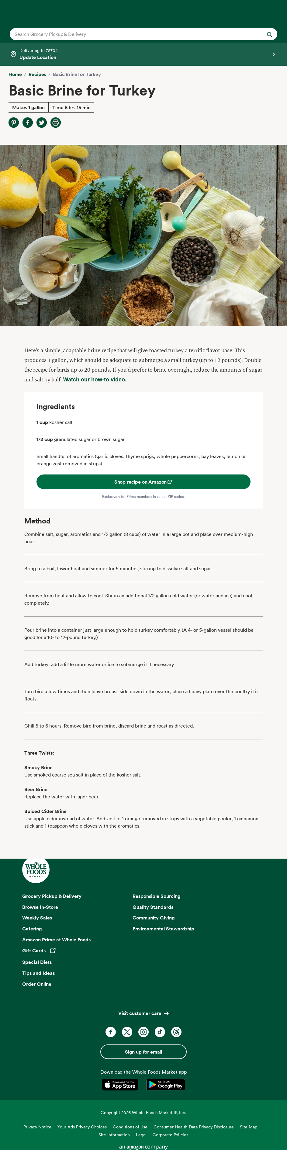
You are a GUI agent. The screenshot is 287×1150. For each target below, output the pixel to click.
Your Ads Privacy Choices (82, 1127)
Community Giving (154, 917)
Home (15, 74)
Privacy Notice (37, 1127)
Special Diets (37, 962)
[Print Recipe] (55, 122)
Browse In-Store (40, 907)
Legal (141, 1135)
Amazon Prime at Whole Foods (56, 939)
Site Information (114, 1135)
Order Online (36, 984)
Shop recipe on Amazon (143, 481)
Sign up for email (143, 1051)
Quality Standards (153, 907)
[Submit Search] (269, 34)
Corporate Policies (170, 1135)
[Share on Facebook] (27, 122)
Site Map (248, 1127)
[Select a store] (143, 54)
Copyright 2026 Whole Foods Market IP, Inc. (143, 1112)
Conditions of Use (130, 1127)
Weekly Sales (37, 917)
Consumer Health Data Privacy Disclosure (194, 1127)
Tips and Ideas (38, 973)
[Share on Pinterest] (14, 122)
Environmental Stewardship (163, 928)
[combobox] (131, 34)
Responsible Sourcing (157, 896)
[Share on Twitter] (41, 122)
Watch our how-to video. (94, 380)
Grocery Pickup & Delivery (51, 896)
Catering (32, 928)
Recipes (37, 74)
